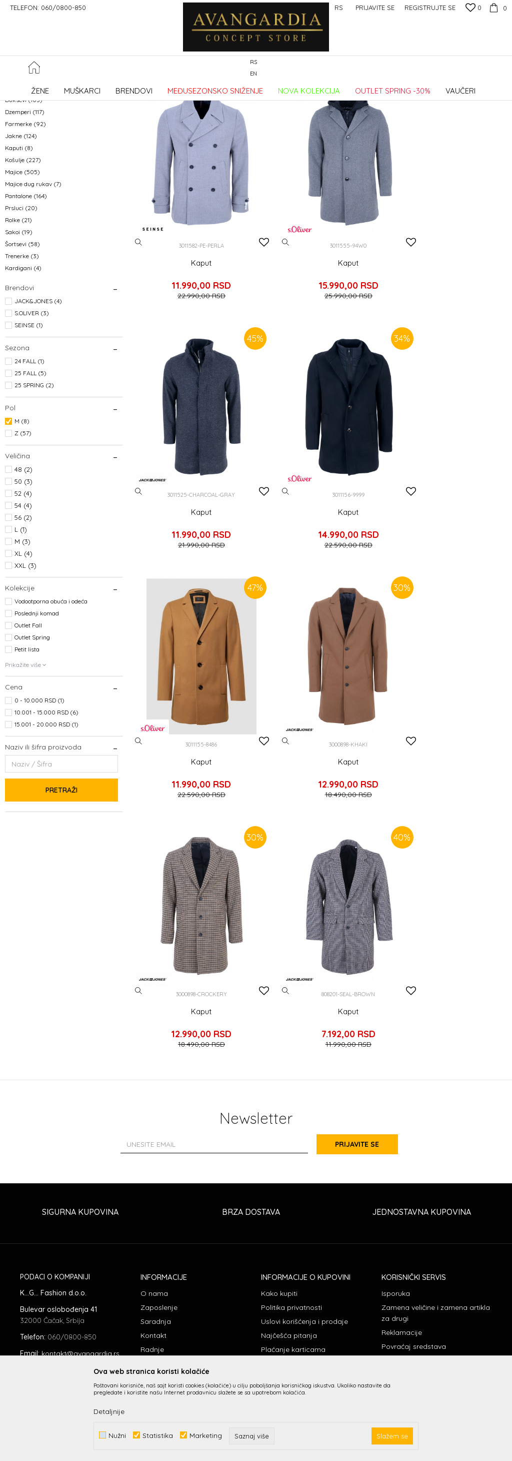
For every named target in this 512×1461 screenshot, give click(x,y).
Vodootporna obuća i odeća (51, 682)
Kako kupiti (279, 1133)
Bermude (25, 157)
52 (23, 574)
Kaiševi (19, 133)
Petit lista (27, 730)
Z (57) (23, 514)
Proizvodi (110, 87)
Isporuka (396, 1133)
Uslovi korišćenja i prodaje (304, 1161)
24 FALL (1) (29, 442)
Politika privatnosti (291, 1147)
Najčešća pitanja (289, 1175)
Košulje (23, 241)
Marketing (206, 1435)
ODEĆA (140, 87)
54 (23, 586)
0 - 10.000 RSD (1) (39, 781)
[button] (501, 68)
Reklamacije (402, 1172)
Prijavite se (366, 983)
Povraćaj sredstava (414, 1186)
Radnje (152, 1189)
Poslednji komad (36, 694)
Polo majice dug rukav (40, 145)
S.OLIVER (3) (31, 394)
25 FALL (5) (30, 454)
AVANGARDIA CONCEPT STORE (47, 87)
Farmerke (25, 205)
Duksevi (23, 181)
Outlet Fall (28, 706)
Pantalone (26, 277)
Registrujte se (430, 8)
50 (23, 562)
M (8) (22, 502)
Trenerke (22, 337)
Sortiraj (440, 104)
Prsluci (21, 289)
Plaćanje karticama (293, 1189)
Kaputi (19, 229)
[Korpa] (496, 8)
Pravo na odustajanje (418, 1200)
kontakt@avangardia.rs (81, 1192)
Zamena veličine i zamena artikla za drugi (436, 1153)
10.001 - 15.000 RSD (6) (46, 793)
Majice (22, 253)
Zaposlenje (159, 1147)
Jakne (21, 217)
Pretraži (62, 871)
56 (23, 598)
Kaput (192, 315)
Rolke (18, 301)
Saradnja (155, 1161)
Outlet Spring (32, 718)
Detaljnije (109, 1411)
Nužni (117, 1435)
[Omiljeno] (474, 9)
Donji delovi (26, 169)
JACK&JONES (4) (38, 382)
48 (23, 550)
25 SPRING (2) (34, 466)
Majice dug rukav (33, 265)
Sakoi (18, 313)
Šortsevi (22, 325)
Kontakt (153, 1175)
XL (23, 634)
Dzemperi (24, 193)
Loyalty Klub (161, 1228)
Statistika (157, 1435)
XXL (25, 646)
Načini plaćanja (286, 1203)
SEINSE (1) (28, 406)
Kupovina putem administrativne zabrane (194, 1209)
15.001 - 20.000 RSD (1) (46, 805)
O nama (154, 1133)
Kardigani (23, 349)
